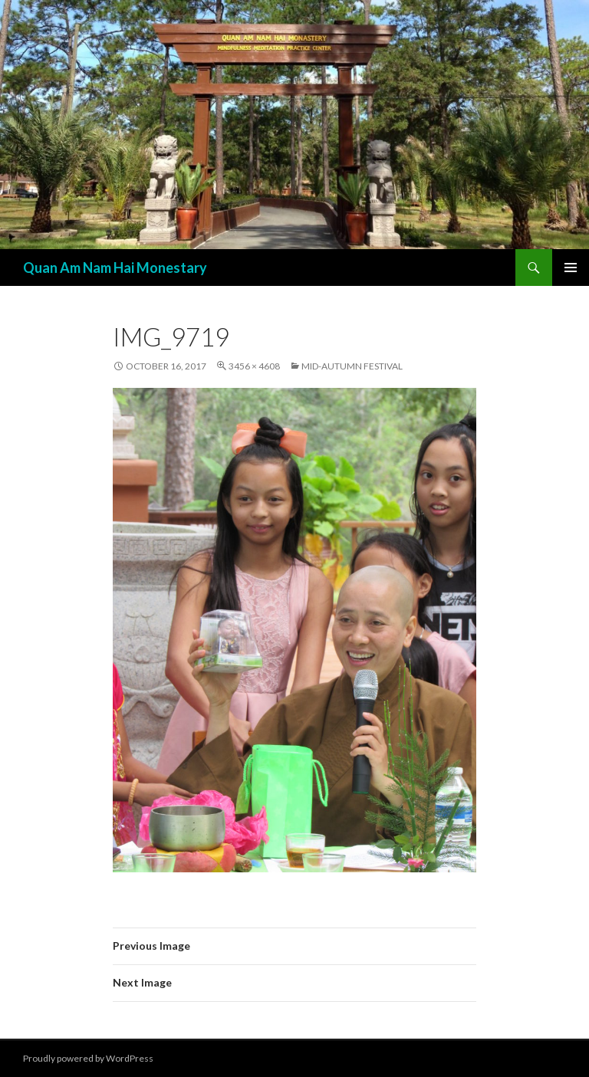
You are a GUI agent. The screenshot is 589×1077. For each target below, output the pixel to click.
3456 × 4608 (254, 366)
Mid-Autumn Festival (352, 366)
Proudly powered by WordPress (88, 1058)
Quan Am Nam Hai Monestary (115, 267)
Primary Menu (570, 267)
